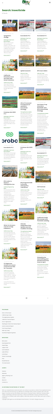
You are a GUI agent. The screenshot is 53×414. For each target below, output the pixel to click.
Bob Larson (4, 341)
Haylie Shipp (5, 345)
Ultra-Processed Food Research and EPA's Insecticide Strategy (25, 106)
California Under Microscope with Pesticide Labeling (43, 219)
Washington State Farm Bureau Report (11, 324)
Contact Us (5, 382)
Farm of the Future (6, 313)
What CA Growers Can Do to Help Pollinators (9, 226)
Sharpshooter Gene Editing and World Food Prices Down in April (43, 259)
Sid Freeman (41, 187)
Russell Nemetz (5, 360)
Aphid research (25, 71)
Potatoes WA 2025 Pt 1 (26, 148)
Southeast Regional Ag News (9, 332)
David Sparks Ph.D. (6, 343)
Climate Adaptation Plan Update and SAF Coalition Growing (26, 226)
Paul (3, 358)
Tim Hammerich (6, 363)
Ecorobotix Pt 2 (25, 36)
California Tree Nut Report (8, 319)
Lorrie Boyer (5, 354)
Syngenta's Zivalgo (7, 36)
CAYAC (3, 377)
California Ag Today (7, 315)
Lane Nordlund (5, 349)
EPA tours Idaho (42, 71)
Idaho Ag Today (6, 330)
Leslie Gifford (5, 352)
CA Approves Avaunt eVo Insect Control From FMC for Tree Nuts (9, 266)
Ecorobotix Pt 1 (42, 36)
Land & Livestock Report (8, 326)
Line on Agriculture (6, 321)
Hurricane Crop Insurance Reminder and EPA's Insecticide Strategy (42, 108)
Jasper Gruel (5, 347)
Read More (7, 55)
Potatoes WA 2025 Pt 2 (10, 113)
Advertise (4, 373)
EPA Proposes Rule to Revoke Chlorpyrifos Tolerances (26, 185)
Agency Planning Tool (7, 375)
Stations (4, 371)
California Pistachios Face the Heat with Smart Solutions (9, 77)
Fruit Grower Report (6, 328)
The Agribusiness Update (8, 317)
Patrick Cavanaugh (6, 356)
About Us (4, 380)
